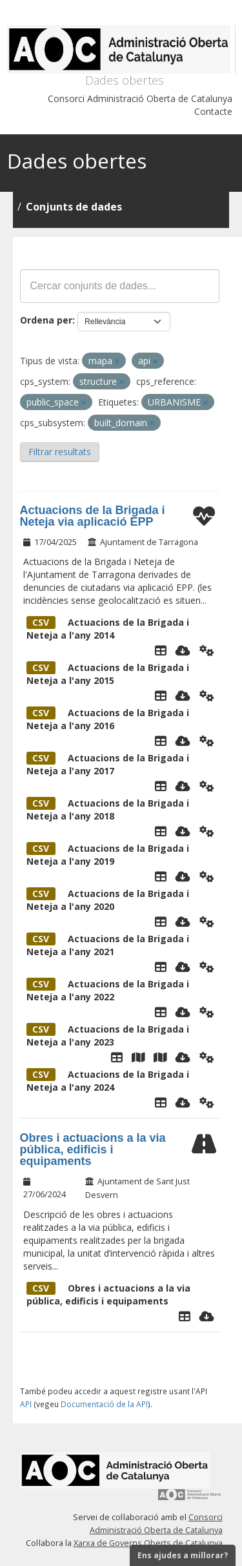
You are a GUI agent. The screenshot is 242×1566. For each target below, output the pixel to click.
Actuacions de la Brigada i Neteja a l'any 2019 (107, 854)
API (26, 1404)
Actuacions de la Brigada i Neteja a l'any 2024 (107, 1080)
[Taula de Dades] (160, 650)
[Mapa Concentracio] (160, 1057)
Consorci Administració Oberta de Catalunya (140, 98)
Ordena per (46, 320)
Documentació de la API (104, 1404)
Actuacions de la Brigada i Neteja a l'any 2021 (107, 945)
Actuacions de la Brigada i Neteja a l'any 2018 (107, 809)
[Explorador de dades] (184, 1316)
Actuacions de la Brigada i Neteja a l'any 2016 (107, 719)
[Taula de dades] (160, 695)
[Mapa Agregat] (138, 1057)
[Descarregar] (183, 650)
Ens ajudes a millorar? (182, 1555)
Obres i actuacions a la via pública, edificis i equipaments (93, 1149)
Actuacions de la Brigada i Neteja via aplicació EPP (92, 516)
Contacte (213, 111)
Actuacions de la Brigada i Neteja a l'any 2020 (107, 899)
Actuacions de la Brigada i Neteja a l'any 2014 (107, 628)
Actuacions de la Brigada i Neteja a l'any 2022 (107, 990)
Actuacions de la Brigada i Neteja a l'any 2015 (107, 673)
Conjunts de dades (74, 207)
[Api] (206, 650)
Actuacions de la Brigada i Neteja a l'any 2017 (107, 764)
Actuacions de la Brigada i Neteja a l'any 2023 (107, 1035)
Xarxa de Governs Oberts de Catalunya (148, 1543)
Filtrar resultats (59, 452)
